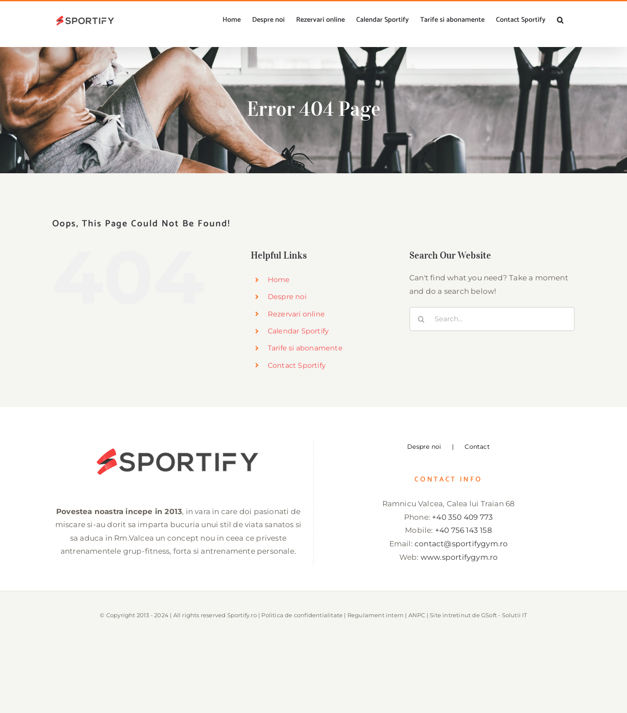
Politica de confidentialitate (302, 615)
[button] (560, 20)
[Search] (421, 319)
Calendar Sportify (298, 331)
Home (279, 280)
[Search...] (492, 319)
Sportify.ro (242, 615)
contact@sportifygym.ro (461, 543)
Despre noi (287, 297)
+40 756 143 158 (463, 530)
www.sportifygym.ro (459, 557)
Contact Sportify (297, 365)
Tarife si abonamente (305, 348)
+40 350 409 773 (462, 517)
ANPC (416, 615)
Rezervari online (296, 314)
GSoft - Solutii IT (504, 615)
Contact (477, 447)
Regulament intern (375, 615)
